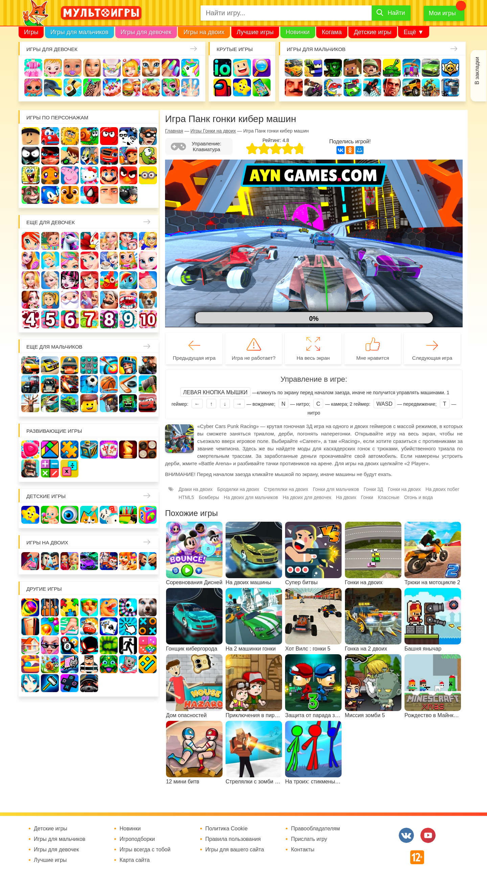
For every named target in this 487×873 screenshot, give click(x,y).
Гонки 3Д (373, 489)
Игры (31, 32)
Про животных (148, 300)
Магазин (128, 260)
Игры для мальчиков (79, 32)
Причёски (31, 260)
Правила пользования (233, 839)
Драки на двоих (195, 489)
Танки (392, 68)
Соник (50, 195)
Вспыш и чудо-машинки (109, 156)
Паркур (372, 87)
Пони (128, 280)
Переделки (89, 300)
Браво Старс (450, 68)
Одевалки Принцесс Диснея (31, 300)
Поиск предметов (262, 68)
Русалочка (89, 260)
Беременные (148, 280)
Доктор (131, 68)
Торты (112, 87)
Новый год (70, 300)
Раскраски (89, 241)
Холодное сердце (50, 280)
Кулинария (73, 87)
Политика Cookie (226, 828)
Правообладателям (315, 828)
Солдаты (372, 68)
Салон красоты (171, 87)
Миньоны (148, 175)
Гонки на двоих (404, 489)
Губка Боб (31, 175)
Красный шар (109, 136)
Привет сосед (294, 87)
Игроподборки (137, 839)
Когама (332, 32)
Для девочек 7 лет (89, 319)
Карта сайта (134, 860)
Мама (128, 241)
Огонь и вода (418, 497)
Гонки (294, 68)
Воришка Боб (148, 136)
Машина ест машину (333, 87)
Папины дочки (50, 300)
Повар (109, 300)
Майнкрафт (353, 68)
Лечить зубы (128, 300)
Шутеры (313, 87)
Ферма (109, 280)
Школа (50, 241)
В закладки (477, 71)
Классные (388, 497)
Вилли (50, 136)
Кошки (151, 68)
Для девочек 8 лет (109, 319)
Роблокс (31, 136)
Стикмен (31, 156)
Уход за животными (151, 87)
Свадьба (31, 280)
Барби (92, 68)
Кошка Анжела (148, 260)
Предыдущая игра (194, 358)
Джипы (411, 87)
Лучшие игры (255, 32)
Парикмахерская (70, 260)
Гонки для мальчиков (336, 489)
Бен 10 (70, 156)
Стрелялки (313, 68)
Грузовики (450, 87)
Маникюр (171, 68)
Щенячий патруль (70, 195)
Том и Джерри (89, 156)
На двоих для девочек (307, 497)
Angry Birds (128, 175)
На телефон (262, 87)
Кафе (109, 260)
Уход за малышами (73, 68)
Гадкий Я (109, 195)
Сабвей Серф (128, 156)
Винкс (31, 241)
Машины (431, 68)
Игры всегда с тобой (144, 849)
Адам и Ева (70, 136)
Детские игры (372, 32)
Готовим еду (131, 87)
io (222, 68)
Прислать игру (309, 839)
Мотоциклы (431, 87)
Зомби (333, 68)
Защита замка (411, 68)
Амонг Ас (222, 87)
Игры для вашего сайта (234, 849)
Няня (109, 241)
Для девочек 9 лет (128, 319)
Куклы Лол (33, 87)
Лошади (70, 241)
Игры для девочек (146, 32)
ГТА (392, 87)
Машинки (353, 87)
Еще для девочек (50, 222)
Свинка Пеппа (70, 175)
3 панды (128, 136)
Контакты (302, 849)
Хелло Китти (89, 175)
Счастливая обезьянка (50, 175)
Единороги (190, 68)
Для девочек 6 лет (70, 319)
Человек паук (89, 195)
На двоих (346, 497)
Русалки (89, 280)
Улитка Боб (89, 136)
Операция (190, 87)
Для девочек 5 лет (50, 319)
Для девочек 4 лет (31, 319)
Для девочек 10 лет (148, 319)
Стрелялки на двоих (286, 489)
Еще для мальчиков (54, 347)
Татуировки (92, 87)
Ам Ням (148, 156)
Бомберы (128, 195)
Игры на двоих (203, 32)
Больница (148, 241)
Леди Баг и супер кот (50, 156)
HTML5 (186, 497)
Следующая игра (432, 358)
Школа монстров (70, 280)
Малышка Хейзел (53, 68)
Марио (109, 175)
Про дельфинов (53, 87)
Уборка (112, 68)
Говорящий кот (31, 195)
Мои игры (442, 13)
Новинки (298, 32)
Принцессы (50, 260)
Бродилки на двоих (238, 489)
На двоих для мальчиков (251, 497)
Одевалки (33, 68)
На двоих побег (442, 489)
